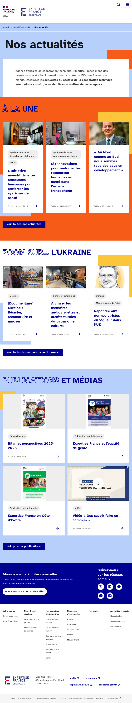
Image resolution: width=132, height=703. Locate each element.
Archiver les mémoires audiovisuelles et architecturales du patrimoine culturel (65, 315)
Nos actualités (116, 616)
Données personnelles (46, 698)
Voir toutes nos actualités (24, 224)
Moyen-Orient (73, 640)
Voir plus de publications (24, 546)
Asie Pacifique (73, 630)
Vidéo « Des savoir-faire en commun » (95, 518)
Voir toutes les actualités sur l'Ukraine (33, 352)
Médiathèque (115, 626)
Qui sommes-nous (10, 616)
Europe (70, 635)
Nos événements (117, 621)
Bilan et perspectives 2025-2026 (31, 446)
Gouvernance (51, 644)
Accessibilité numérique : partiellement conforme (82, 698)
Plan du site (113, 698)
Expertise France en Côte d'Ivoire (29, 518)
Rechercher (118, 4)
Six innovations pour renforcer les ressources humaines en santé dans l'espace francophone (66, 177)
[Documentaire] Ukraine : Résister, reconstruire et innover (21, 312)
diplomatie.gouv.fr (79, 685)
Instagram (110, 595)
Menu (127, 4)
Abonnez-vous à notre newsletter (24, 591)
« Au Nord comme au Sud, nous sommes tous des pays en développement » (108, 161)
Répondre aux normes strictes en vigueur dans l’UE (107, 318)
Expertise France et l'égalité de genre (96, 446)
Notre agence (9, 611)
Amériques (71, 624)
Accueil (6, 27)
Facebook (119, 586)
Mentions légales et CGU (21, 698)
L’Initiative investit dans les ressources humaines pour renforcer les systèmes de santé (21, 184)
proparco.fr (91, 678)
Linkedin (110, 586)
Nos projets (94, 611)
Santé (48, 658)
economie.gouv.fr (108, 685)
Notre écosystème (10, 621)
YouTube (101, 595)
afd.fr (73, 678)
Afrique (70, 619)
